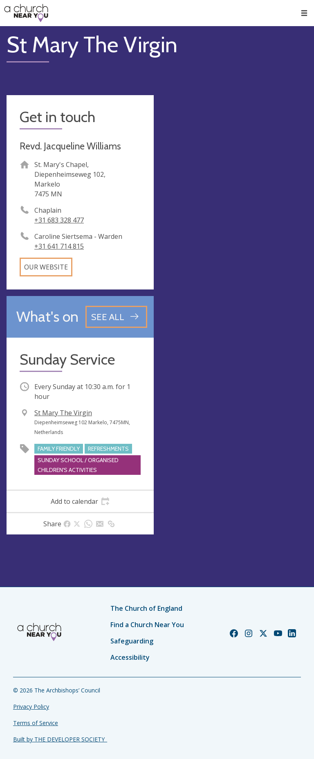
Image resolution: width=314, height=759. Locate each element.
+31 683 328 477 (59, 220)
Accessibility (130, 657)
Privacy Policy (31, 706)
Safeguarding (131, 641)
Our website (46, 267)
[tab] (80, 501)
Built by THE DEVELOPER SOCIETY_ (60, 739)
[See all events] (116, 317)
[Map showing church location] (233, 168)
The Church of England (146, 608)
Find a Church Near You (147, 624)
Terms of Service (35, 723)
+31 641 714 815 (59, 246)
